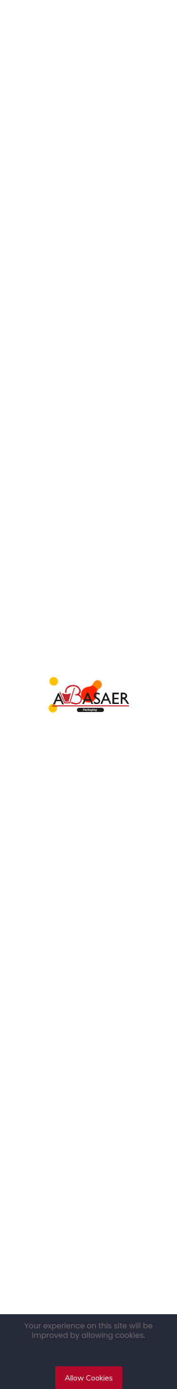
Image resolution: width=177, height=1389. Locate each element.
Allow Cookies (89, 1377)
